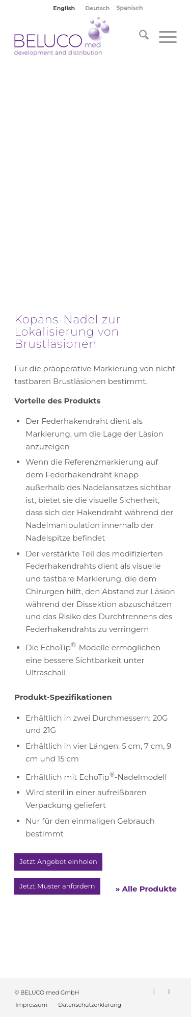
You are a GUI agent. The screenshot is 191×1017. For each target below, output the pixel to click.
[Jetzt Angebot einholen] (58, 862)
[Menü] (163, 36)
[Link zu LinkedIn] (153, 991)
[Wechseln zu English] (64, 8)
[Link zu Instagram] (169, 991)
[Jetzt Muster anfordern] (57, 886)
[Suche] (139, 36)
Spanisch (130, 7)
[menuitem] (139, 36)
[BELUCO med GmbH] (79, 36)
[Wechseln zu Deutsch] (97, 8)
